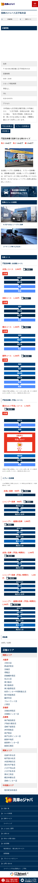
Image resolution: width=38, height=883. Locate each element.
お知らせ (6, 833)
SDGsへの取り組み (9, 838)
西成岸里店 (8, 666)
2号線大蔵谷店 (10, 723)
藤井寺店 (8, 698)
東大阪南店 (8, 685)
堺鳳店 (7, 672)
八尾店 (7, 704)
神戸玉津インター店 (12, 736)
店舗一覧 (6, 808)
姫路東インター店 (11, 743)
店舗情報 (9, 19)
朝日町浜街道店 (10, 790)
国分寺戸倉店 (9, 765)
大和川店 (8, 663)
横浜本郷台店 (9, 777)
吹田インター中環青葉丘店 (15, 692)
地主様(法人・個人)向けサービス (14, 848)
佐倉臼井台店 (9, 755)
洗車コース (28, 19)
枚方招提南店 (9, 695)
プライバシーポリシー (11, 858)
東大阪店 (8, 682)
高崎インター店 (10, 781)
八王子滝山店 (9, 768)
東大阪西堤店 (9, 688)
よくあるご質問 (8, 828)
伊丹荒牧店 (8, 730)
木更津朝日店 (9, 762)
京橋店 (7, 669)
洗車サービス (8, 818)
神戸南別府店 (9, 720)
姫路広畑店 (8, 746)
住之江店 (8, 679)
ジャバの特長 (8, 813)
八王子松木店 (9, 771)
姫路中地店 (8, 739)
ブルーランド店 (10, 701)
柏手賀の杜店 (9, 758)
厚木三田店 (8, 774)
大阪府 (5, 660)
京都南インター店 (11, 714)
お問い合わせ (8, 863)
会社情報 (6, 843)
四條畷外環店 (9, 676)
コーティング (8, 823)
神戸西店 (8, 733)
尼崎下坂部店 (9, 727)
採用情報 (6, 853)
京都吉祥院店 (9, 711)
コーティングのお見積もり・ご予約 (15, 868)
